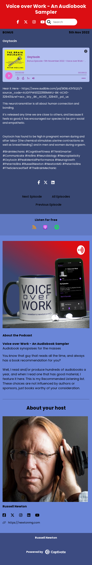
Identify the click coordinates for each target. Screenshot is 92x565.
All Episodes (61, 196)
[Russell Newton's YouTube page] (39, 515)
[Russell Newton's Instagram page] (22, 515)
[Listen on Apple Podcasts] (45, 227)
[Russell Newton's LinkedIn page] (30, 515)
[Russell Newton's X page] (14, 515)
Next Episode (32, 196)
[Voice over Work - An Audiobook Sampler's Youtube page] (40, 22)
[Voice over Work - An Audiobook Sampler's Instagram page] (32, 22)
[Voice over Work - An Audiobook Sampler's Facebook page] (18, 22)
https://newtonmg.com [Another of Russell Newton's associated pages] (21, 523)
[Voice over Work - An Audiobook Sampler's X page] (24, 22)
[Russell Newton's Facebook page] (6, 515)
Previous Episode (48, 204)
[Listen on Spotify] (56, 227)
